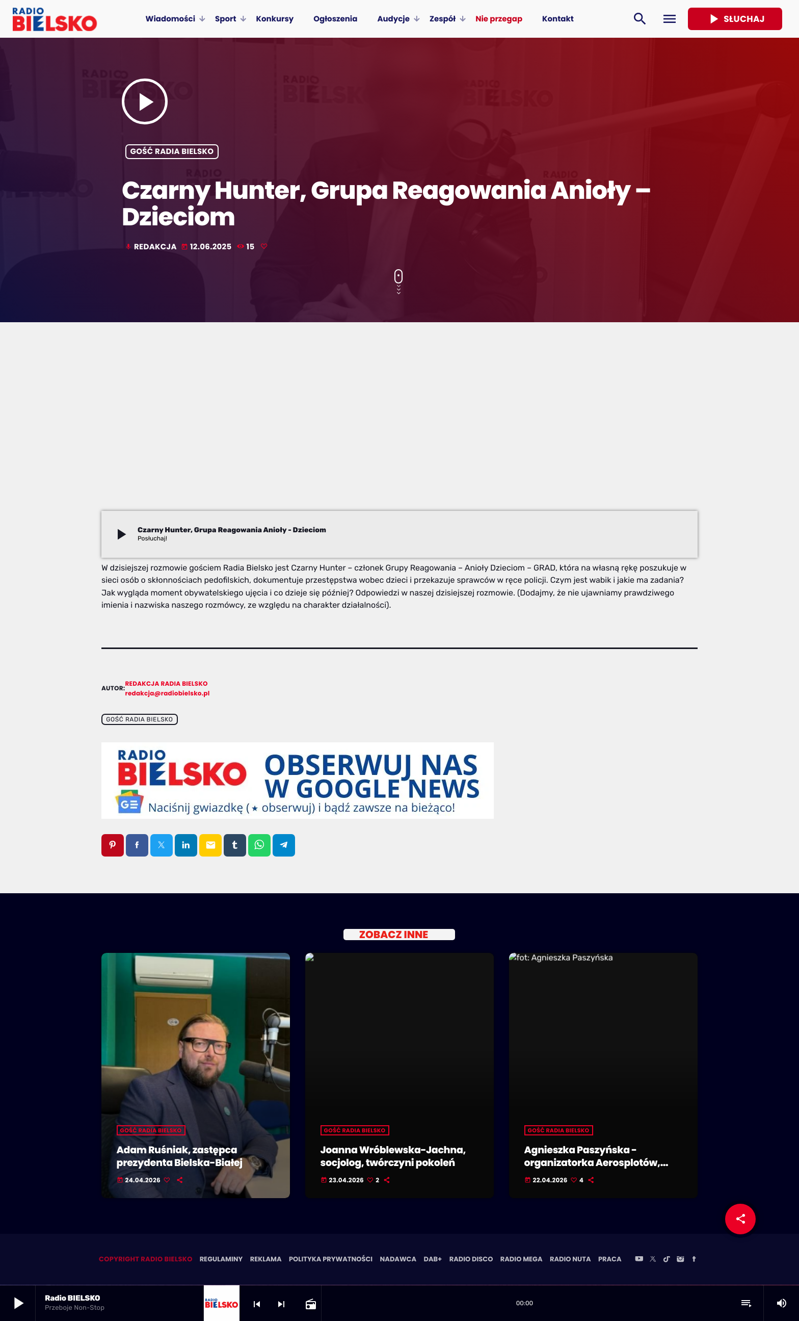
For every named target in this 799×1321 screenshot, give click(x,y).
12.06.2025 (207, 247)
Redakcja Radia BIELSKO (166, 684)
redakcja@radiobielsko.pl (167, 693)
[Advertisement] (399, 434)
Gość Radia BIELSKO (172, 151)
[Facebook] (694, 1260)
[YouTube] (639, 1260)
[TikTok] (666, 1260)
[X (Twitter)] (653, 1260)
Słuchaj (735, 19)
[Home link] (55, 19)
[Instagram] (680, 1260)
